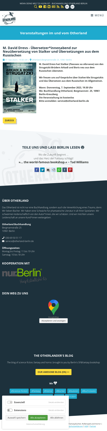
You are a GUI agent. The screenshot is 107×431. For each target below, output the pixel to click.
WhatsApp (59, 170)
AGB (86, 426)
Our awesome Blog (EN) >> (53, 372)
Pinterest (70, 170)
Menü (97, 15)
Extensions (20, 410)
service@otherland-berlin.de (19, 241)
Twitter (42, 170)
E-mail (48, 170)
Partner (93, 426)
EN (67, 6)
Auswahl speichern (17, 417)
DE (72, 6)
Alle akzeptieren (38, 417)
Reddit (53, 170)
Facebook (37, 170)
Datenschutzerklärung (73, 426)
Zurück (9, 120)
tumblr (64, 170)
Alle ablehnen (56, 417)
